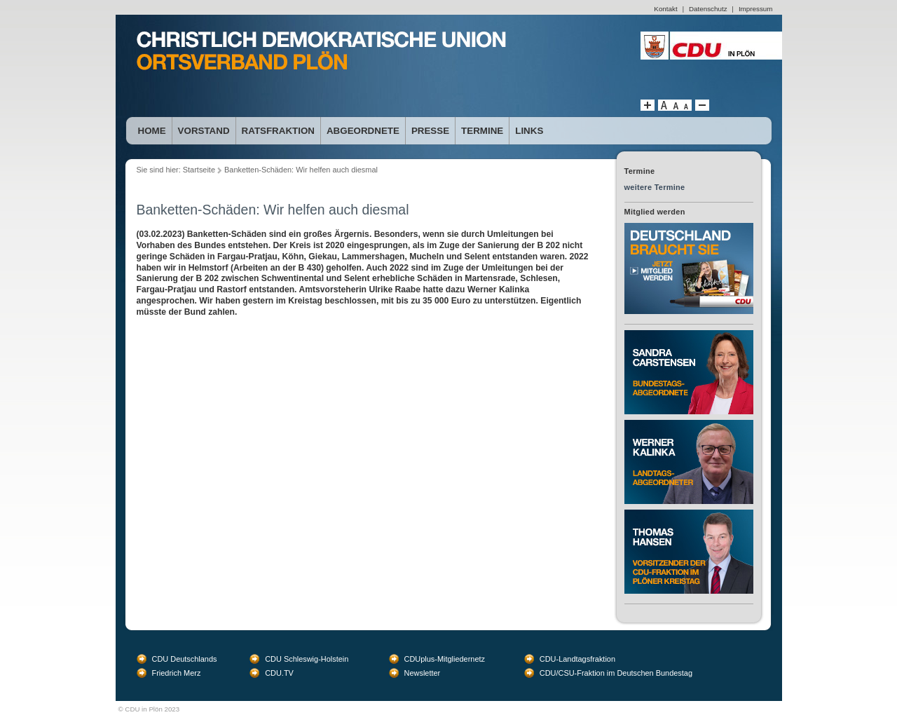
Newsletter (422, 673)
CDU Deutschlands (184, 659)
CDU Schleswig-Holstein (306, 659)
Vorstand (204, 130)
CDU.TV (279, 673)
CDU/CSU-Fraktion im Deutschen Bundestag (616, 673)
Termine (482, 130)
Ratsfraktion (278, 130)
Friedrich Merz (176, 673)
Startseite (199, 169)
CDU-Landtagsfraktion (577, 659)
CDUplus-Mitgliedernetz (445, 659)
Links (529, 130)
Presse (430, 130)
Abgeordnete (363, 130)
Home (152, 130)
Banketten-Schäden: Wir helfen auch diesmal (301, 169)
